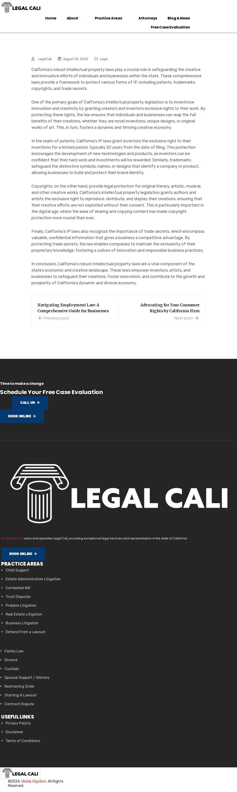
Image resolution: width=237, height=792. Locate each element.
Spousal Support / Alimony (27, 679)
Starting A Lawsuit (21, 697)
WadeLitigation (12, 539)
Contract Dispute (19, 705)
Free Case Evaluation (170, 27)
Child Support (17, 572)
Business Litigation (22, 625)
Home (48, 18)
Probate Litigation (21, 607)
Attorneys (146, 18)
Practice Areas (109, 18)
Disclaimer (14, 733)
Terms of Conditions (23, 742)
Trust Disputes (18, 598)
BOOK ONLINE (23, 417)
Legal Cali (45, 59)
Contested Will (18, 589)
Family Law (14, 653)
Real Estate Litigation (24, 616)
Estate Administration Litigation (33, 580)
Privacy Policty (18, 725)
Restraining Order (20, 688)
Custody (12, 670)
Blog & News (178, 18)
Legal (104, 59)
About (74, 18)
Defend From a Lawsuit (25, 633)
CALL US (30, 403)
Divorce (11, 661)
